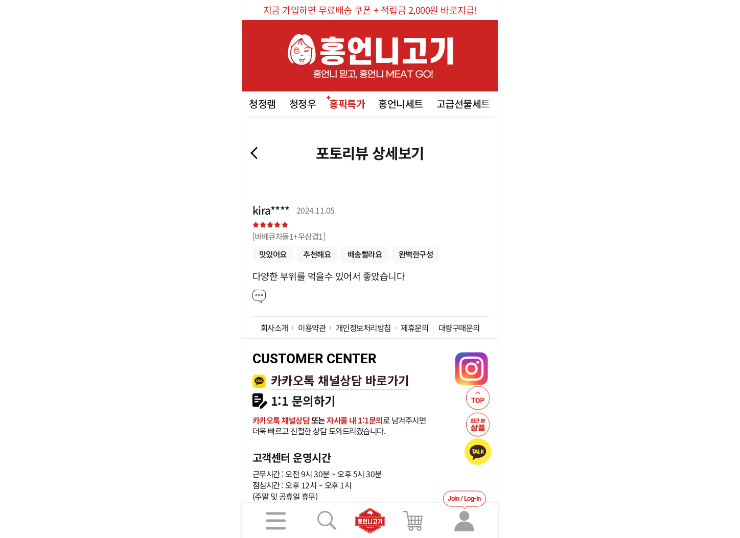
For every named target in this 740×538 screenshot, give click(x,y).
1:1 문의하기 (303, 400)
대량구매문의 (459, 327)
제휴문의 (414, 327)
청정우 (302, 103)
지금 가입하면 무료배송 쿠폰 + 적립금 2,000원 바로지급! (370, 9)
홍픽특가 (347, 103)
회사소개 (274, 327)
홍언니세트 (400, 103)
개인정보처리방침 (363, 327)
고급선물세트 (463, 103)
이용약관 (312, 327)
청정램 (262, 103)
